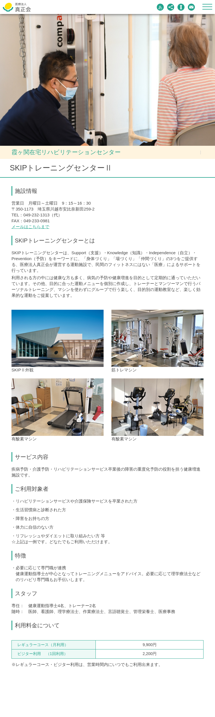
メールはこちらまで (30, 226)
